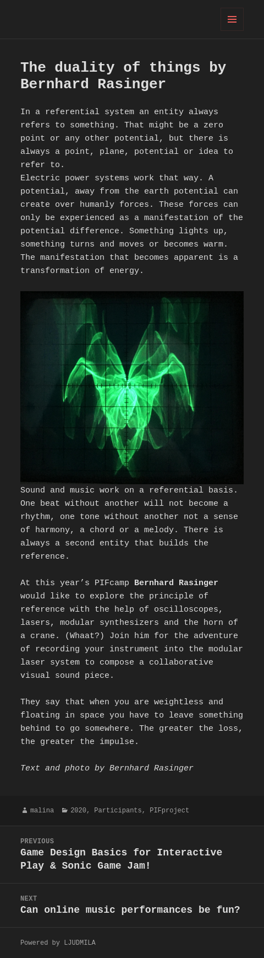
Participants (117, 810)
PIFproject (169, 810)
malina (42, 810)
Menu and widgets (232, 30)
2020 (78, 810)
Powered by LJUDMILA (58, 943)
